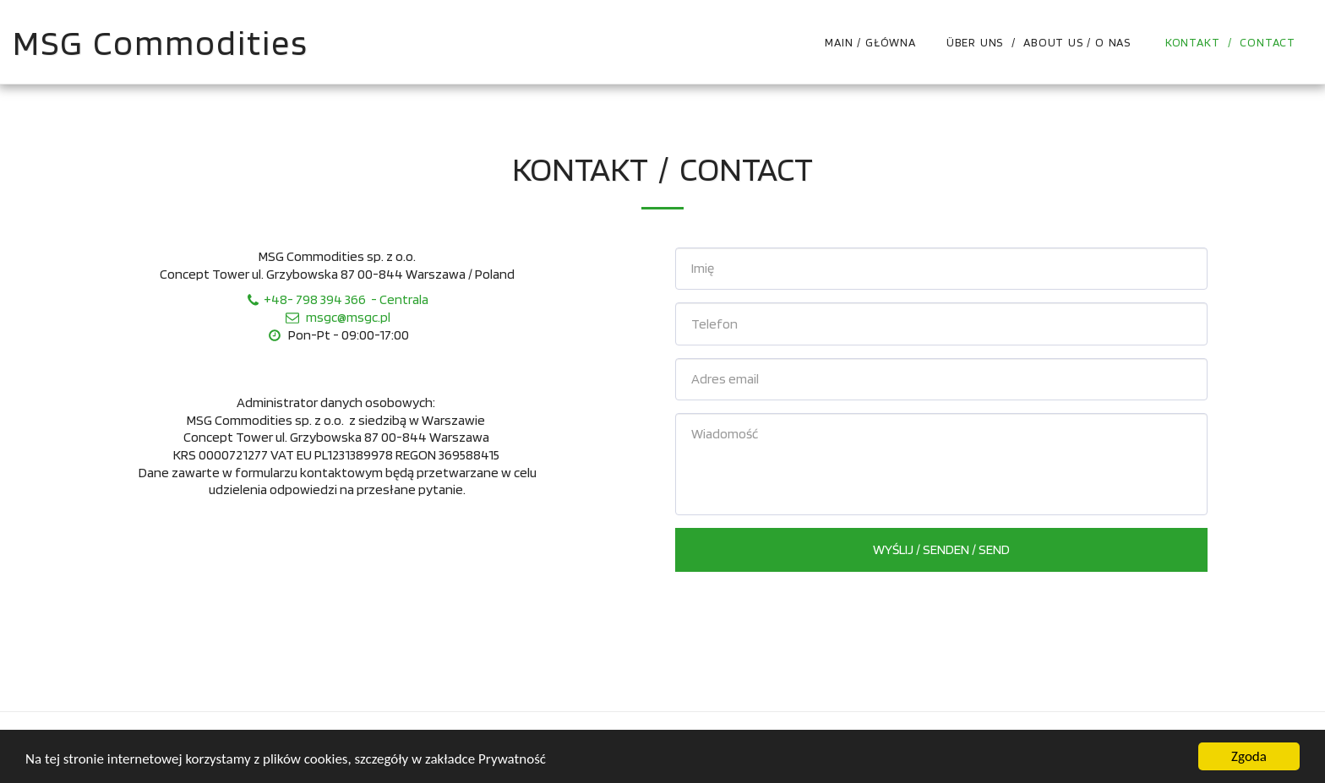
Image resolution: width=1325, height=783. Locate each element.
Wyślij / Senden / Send (941, 549)
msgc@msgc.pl (337, 316)
